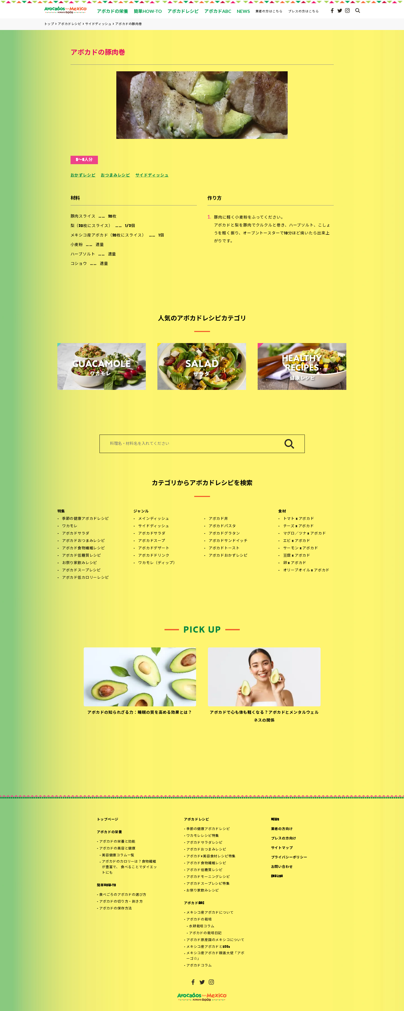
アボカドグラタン (224, 534)
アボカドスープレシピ (81, 570)
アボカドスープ (151, 541)
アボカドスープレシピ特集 (208, 884)
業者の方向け (282, 829)
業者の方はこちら (269, 11)
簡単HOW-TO (106, 885)
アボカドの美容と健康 (117, 848)
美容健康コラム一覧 (118, 855)
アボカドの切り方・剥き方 (121, 901)
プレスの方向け (283, 838)
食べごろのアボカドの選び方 (122, 895)
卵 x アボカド (295, 563)
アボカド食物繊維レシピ (83, 548)
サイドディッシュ (151, 176)
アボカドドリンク (153, 556)
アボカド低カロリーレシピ (85, 578)
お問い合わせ (282, 867)
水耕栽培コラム (201, 926)
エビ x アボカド (297, 541)
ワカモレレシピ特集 (202, 836)
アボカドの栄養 (109, 832)
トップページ (108, 819)
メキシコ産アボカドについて (209, 912)
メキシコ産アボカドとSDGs (208, 947)
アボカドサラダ (75, 534)
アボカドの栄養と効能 (117, 841)
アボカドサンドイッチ (228, 541)
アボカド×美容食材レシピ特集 (211, 856)
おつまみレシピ (115, 176)
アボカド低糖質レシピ (81, 556)
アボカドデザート (153, 548)
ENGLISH (277, 876)
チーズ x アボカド (298, 526)
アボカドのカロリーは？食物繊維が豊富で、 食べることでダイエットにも (129, 867)
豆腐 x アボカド (297, 556)
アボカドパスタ (222, 526)
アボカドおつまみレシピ (83, 541)
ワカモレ (70, 526)
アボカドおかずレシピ (228, 556)
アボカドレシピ (196, 819)
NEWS (275, 819)
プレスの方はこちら (303, 11)
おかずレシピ (83, 176)
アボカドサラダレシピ (204, 842)
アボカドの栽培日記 (205, 933)
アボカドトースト (224, 548)
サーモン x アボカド (300, 548)
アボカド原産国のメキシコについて (215, 940)
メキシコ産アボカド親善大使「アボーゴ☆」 (215, 956)
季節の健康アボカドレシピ (85, 519)
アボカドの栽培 (199, 919)
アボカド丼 (218, 519)
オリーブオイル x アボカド (306, 570)
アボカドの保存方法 (115, 908)
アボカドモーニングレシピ (208, 877)
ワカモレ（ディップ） (157, 563)
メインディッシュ (153, 519)
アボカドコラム (199, 965)
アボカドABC (194, 903)
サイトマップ (282, 848)
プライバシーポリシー (289, 857)
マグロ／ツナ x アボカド (304, 534)
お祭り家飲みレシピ (79, 563)
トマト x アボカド (298, 519)
